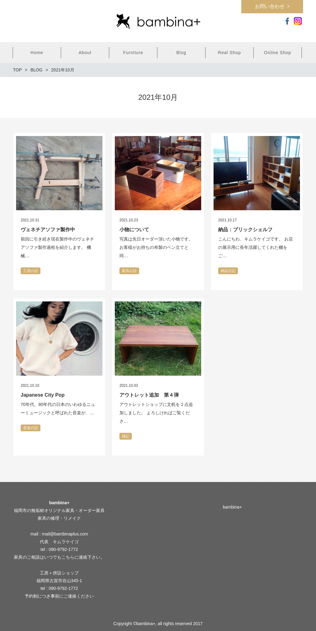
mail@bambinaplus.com (65, 533)
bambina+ (232, 507)
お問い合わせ (270, 6)
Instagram (298, 21)
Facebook (287, 21)
